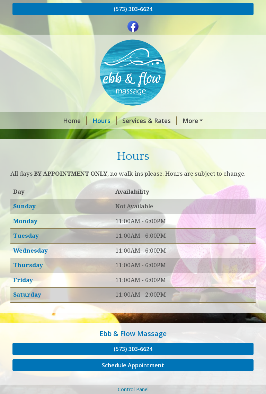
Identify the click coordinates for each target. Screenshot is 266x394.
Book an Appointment (173, 120)
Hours (59, 120)
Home (30, 120)
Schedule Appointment (133, 380)
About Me (126, 135)
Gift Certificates (44, 135)
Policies (91, 135)
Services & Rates (104, 120)
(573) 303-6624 (133, 9)
